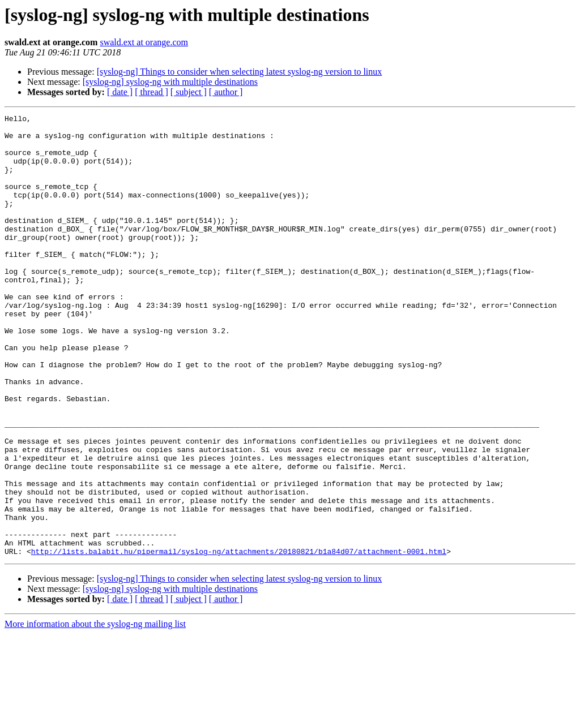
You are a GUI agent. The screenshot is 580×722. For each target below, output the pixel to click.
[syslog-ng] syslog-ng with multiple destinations (170, 82)
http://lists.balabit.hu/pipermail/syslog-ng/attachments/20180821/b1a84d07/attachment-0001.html (238, 639)
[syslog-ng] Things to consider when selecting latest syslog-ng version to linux (239, 71)
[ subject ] (188, 92)
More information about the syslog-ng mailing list (95, 712)
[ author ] (226, 92)
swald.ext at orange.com (144, 42)
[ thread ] (151, 92)
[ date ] (120, 92)
